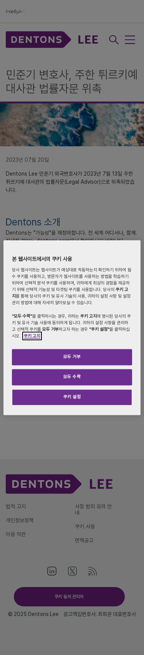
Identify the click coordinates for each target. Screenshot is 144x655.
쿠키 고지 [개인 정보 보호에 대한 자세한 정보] (32, 336)
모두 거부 (72, 356)
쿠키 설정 (72, 396)
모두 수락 (72, 376)
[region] (71, 327)
